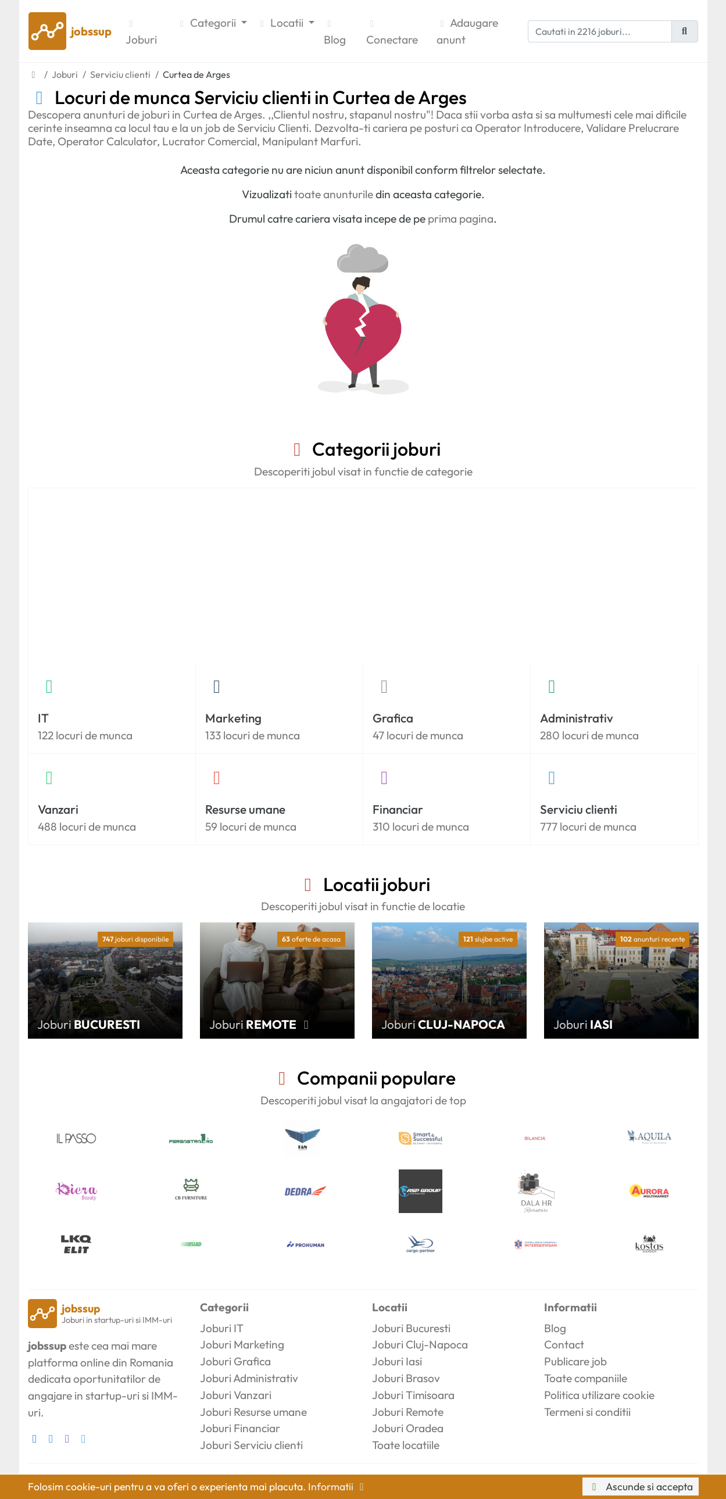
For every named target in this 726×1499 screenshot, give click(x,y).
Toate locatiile (405, 1445)
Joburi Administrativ (249, 1378)
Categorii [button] (207, 23)
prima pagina (460, 219)
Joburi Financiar (240, 1428)
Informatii (338, 1486)
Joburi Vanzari (235, 1395)
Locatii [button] (281, 23)
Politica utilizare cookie (599, 1395)
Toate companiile (585, 1378)
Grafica (393, 717)
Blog (335, 32)
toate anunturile (333, 194)
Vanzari (58, 809)
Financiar (398, 809)
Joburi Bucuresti (411, 1328)
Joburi (141, 32)
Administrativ (576, 717)
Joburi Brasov (406, 1378)
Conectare (392, 32)
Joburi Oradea (408, 1428)
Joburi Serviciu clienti (251, 1445)
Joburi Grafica (235, 1361)
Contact (564, 1344)
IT (43, 717)
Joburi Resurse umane (253, 1412)
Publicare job (575, 1361)
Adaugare (467, 32)
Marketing (233, 717)
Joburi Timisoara (413, 1395)
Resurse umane (245, 809)
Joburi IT (222, 1328)
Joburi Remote (408, 1412)
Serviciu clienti (578, 809)
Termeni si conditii (587, 1412)
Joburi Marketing (242, 1344)
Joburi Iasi (397, 1361)
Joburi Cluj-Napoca (420, 1344)
